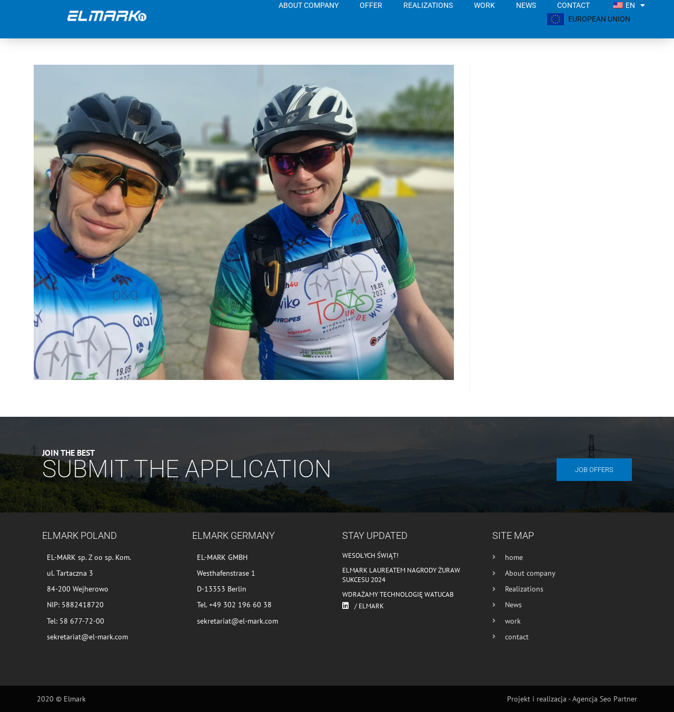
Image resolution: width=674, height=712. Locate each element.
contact (573, 5)
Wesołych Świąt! (370, 555)
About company (309, 5)
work (484, 5)
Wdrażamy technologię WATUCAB (398, 594)
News (526, 5)
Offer (371, 5)
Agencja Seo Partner (604, 699)
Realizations (428, 5)
